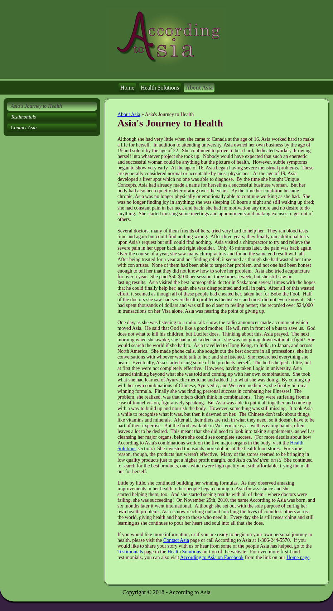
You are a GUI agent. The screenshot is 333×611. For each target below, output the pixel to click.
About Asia (128, 114)
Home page (297, 557)
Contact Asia (176, 540)
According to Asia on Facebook (211, 557)
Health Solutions (184, 551)
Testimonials (130, 551)
